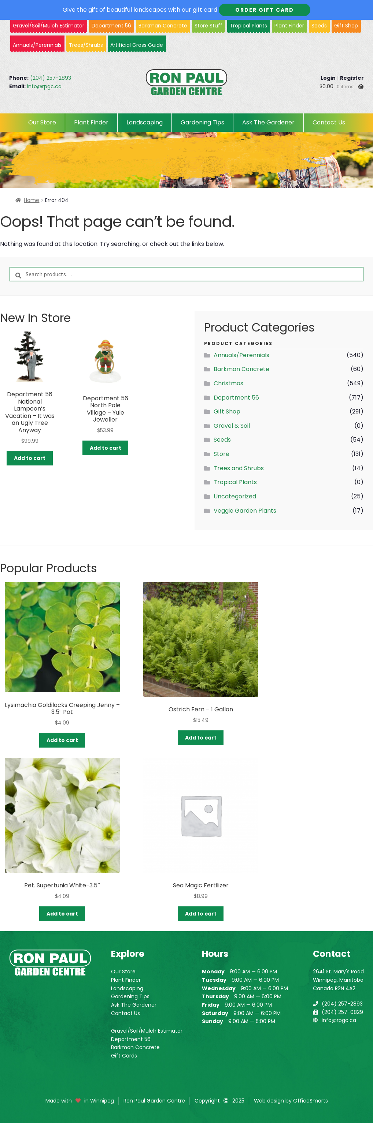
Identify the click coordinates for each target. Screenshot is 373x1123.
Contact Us (329, 122)
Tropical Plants (248, 25)
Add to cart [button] (29, 458)
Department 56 (111, 25)
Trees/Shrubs (86, 45)
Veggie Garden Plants (245, 510)
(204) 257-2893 (50, 78)
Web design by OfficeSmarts (291, 1100)
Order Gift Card (264, 10)
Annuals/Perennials (37, 45)
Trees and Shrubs (239, 468)
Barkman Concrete (241, 369)
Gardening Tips (202, 122)
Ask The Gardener (268, 122)
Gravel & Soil (232, 426)
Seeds (319, 25)
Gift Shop (346, 25)
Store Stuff (208, 25)
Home (31, 200)
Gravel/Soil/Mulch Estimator (146, 1030)
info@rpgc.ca (44, 86)
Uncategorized (235, 496)
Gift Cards (124, 1055)
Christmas (228, 383)
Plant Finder (289, 25)
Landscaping (144, 122)
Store (221, 454)
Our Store (42, 122)
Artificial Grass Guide (136, 45)
